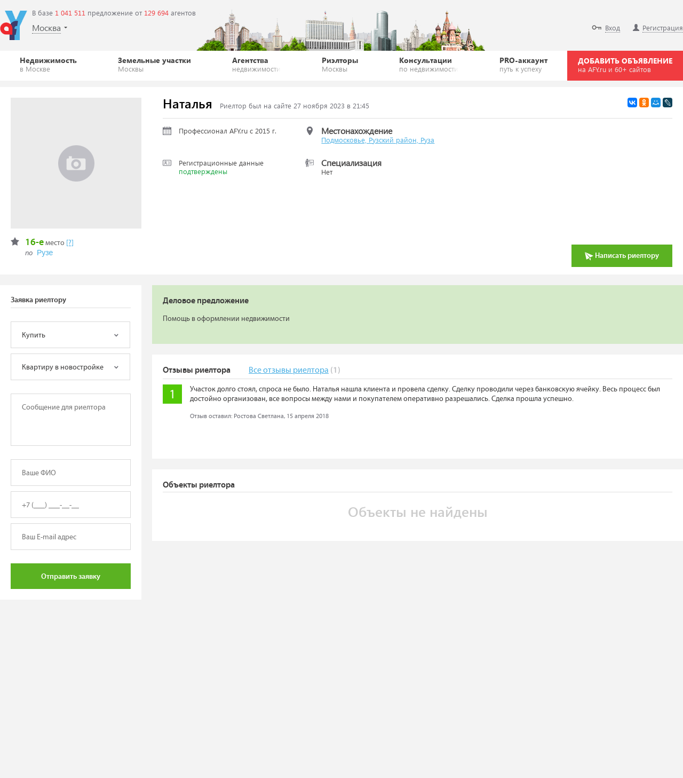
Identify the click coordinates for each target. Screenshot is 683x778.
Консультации (428, 64)
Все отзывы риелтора (289, 370)
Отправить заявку (70, 576)
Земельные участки (154, 64)
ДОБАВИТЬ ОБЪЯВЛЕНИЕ (625, 65)
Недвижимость (48, 64)
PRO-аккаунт (523, 64)
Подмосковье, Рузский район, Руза (377, 139)
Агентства (256, 64)
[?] (70, 243)
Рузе (45, 252)
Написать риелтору (622, 256)
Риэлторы (340, 64)
